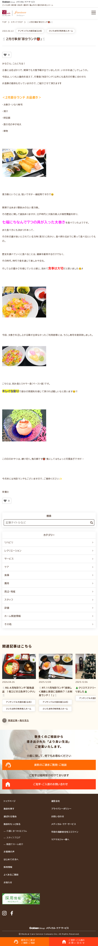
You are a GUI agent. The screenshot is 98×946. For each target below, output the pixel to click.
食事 (49, 575)
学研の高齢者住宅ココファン (64, 832)
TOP (4, 22)
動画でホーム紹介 (14, 844)
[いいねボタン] (5, 55)
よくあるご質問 (11, 875)
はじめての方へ (11, 859)
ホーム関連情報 (49, 616)
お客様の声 (9, 852)
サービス (49, 559)
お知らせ (8, 882)
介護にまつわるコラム (16, 831)
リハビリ (49, 542)
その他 (49, 624)
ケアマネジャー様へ (60, 840)
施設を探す (9, 809)
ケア (49, 567)
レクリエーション (49, 550)
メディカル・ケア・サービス (63, 824)
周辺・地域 (49, 591)
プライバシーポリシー (61, 809)
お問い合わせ (57, 816)
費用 (49, 583)
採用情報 (8, 867)
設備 (49, 608)
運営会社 (55, 801)
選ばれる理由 (10, 816)
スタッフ (49, 599)
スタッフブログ (17, 22)
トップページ (9, 801)
